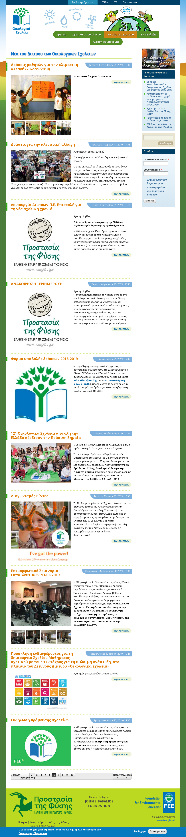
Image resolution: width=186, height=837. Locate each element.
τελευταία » (126, 776)
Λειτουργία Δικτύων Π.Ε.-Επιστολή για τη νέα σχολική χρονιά (46, 207)
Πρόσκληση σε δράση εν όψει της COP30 (159, 119)
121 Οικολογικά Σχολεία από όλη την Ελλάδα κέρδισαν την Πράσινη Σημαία (46, 435)
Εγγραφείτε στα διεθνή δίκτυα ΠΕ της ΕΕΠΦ (159, 111)
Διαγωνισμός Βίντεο (29, 496)
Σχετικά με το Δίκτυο (86, 34)
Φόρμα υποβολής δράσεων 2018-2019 (44, 359)
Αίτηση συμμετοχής (106, 41)
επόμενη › (117, 776)
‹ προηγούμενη (24, 776)
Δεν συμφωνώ (157, 832)
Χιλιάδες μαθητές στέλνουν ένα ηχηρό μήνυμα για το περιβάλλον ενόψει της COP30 (158, 99)
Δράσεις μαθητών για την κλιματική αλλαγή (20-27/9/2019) (44, 67)
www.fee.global (166, 820)
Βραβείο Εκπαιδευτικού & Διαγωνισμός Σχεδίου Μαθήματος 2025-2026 (159, 85)
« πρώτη (15, 775)
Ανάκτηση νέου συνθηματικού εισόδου (156, 191)
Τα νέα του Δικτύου (121, 34)
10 (72, 775)
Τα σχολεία (148, 34)
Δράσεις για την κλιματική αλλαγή (43, 144)
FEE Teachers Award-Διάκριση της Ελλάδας (159, 126)
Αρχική (61, 34)
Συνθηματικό (152, 169)
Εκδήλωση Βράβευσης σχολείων (40, 720)
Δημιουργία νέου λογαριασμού (157, 181)
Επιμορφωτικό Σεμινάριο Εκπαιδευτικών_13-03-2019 (35, 573)
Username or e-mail (156, 159)
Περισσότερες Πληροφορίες (33, 834)
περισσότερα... (121, 82)
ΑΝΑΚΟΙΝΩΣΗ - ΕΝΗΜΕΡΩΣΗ (36, 284)
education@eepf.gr (86, 380)
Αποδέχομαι (140, 832)
